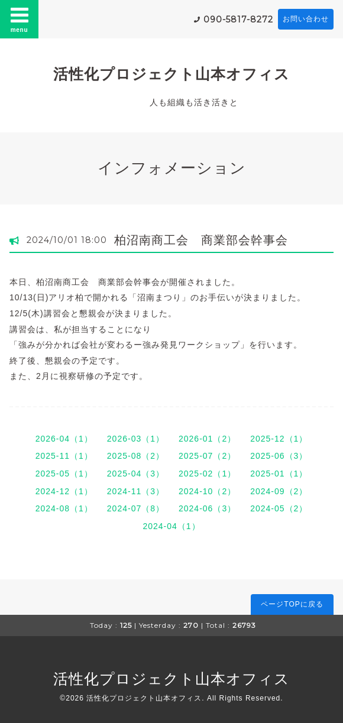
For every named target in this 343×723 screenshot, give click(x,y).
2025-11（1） (64, 456)
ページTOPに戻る (292, 604)
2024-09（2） (279, 491)
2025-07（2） (207, 456)
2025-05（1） (64, 473)
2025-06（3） (279, 456)
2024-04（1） (171, 526)
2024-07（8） (135, 508)
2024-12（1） (64, 491)
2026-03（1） (135, 438)
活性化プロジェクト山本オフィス (171, 74)
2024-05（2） (279, 508)
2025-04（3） (135, 473)
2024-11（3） (135, 491)
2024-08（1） (64, 508)
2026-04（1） (64, 438)
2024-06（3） (207, 508)
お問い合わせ (306, 19)
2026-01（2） (207, 438)
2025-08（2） (135, 456)
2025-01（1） (279, 473)
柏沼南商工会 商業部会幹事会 (201, 240)
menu (19, 19)
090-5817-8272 (238, 19)
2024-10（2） (207, 491)
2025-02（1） (207, 473)
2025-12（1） (279, 438)
